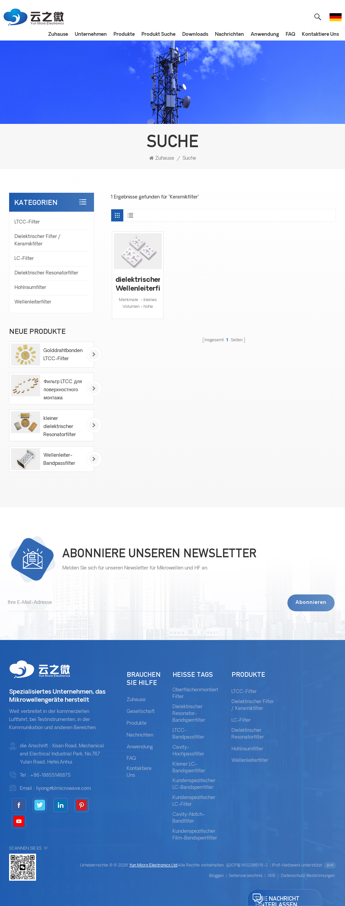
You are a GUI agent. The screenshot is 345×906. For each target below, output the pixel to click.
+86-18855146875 (50, 775)
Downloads (195, 34)
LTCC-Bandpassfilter (188, 734)
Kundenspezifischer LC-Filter (193, 801)
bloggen (216, 876)
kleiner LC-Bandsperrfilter (188, 768)
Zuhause (58, 34)
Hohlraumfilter (30, 287)
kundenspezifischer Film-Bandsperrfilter (194, 835)
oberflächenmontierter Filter (197, 693)
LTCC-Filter (27, 222)
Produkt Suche (159, 34)
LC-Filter (24, 258)
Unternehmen (91, 34)
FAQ (290, 34)
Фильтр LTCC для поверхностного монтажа (62, 390)
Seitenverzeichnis (245, 876)
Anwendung (265, 34)
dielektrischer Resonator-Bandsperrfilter (188, 713)
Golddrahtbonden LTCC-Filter (63, 355)
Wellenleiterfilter (32, 302)
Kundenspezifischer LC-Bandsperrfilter (193, 784)
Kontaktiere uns (320, 34)
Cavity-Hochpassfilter (188, 751)
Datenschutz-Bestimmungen (308, 876)
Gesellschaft (141, 711)
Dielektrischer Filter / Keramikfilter (37, 240)
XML (272, 876)
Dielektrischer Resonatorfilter (46, 273)
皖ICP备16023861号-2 (247, 865)
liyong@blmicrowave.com (63, 788)
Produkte (124, 34)
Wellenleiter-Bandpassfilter (59, 459)
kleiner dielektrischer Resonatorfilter (59, 426)
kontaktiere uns (139, 772)
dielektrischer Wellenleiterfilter (138, 284)
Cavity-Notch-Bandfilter (188, 818)
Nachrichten (229, 34)
